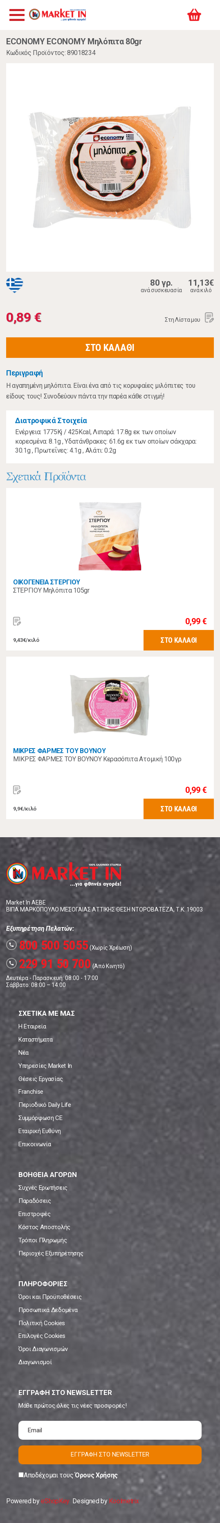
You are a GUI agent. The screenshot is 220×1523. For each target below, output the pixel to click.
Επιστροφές (34, 1214)
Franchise (30, 1091)
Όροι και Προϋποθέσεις (49, 1297)
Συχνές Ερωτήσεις (42, 1187)
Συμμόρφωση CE (40, 1118)
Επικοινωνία (34, 1144)
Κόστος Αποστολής (44, 1227)
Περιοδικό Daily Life (44, 1104)
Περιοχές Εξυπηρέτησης (50, 1253)
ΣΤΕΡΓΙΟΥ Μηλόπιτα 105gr (51, 590)
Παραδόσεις (34, 1201)
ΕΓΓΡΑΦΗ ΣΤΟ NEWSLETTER (110, 1454)
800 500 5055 (47, 945)
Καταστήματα (35, 1039)
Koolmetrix (124, 1501)
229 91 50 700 (48, 963)
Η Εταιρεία (32, 1026)
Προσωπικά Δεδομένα (47, 1310)
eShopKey (55, 1501)
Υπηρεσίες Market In (45, 1066)
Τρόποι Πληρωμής (42, 1240)
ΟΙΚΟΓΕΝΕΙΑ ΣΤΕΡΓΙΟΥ (46, 582)
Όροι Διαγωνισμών (43, 1349)
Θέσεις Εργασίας (40, 1079)
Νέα (23, 1052)
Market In (57, 15)
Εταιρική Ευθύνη (39, 1131)
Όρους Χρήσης (96, 1475)
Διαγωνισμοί (35, 1362)
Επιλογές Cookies (41, 1336)
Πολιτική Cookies (41, 1323)
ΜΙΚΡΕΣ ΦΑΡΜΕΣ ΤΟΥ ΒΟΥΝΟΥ (59, 751)
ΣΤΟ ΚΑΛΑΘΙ (110, 347)
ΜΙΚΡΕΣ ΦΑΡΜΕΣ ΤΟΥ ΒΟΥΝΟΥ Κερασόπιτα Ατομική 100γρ (97, 759)
